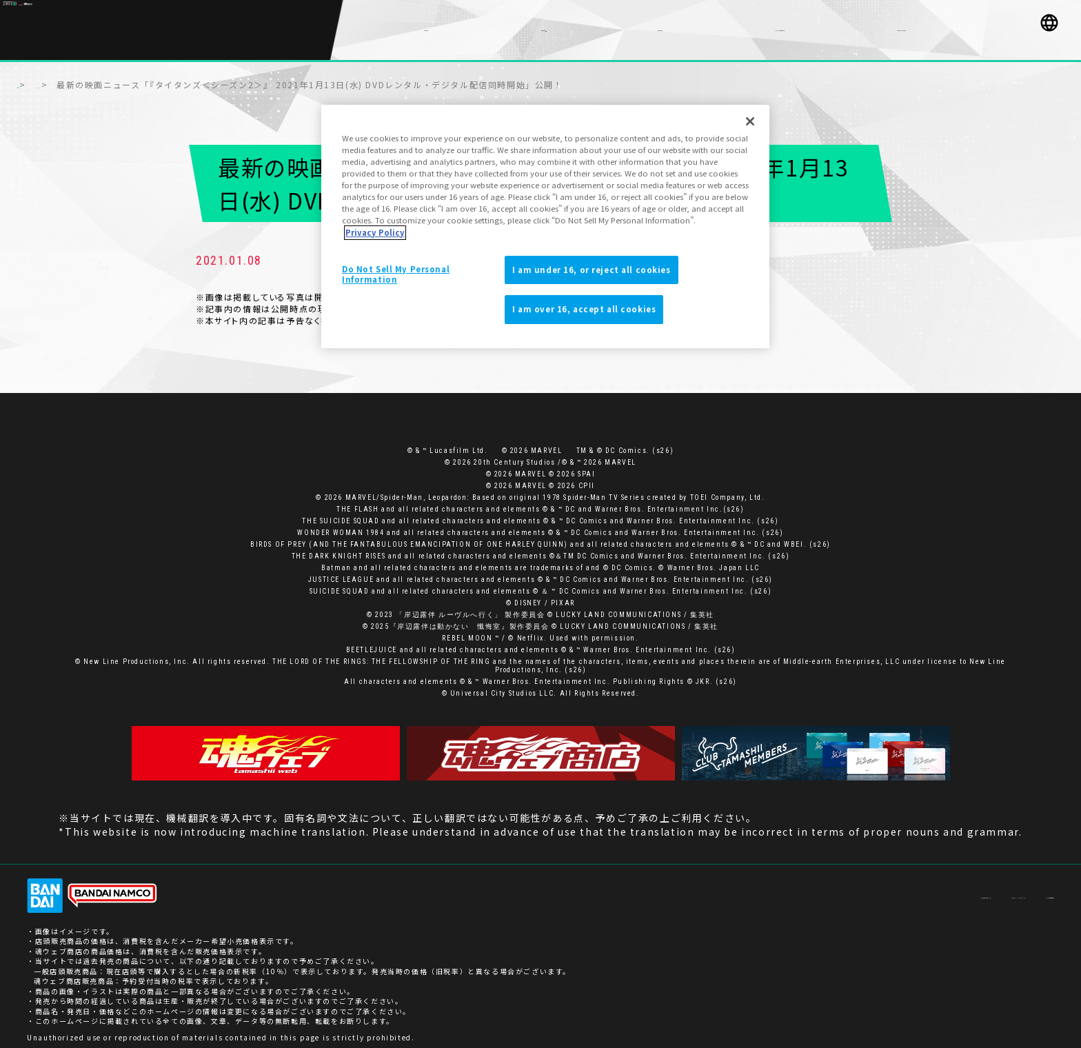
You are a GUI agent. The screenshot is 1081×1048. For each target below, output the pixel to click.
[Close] (750, 121)
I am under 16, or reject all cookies (591, 269)
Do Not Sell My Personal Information (395, 274)
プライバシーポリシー (953, 888)
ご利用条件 (1034, 888)
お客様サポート (865, 888)
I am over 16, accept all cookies (584, 308)
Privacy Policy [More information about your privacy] (375, 232)
